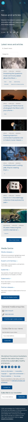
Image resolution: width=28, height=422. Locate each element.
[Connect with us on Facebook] (2, 367)
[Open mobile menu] (20, 3)
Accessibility (18, 371)
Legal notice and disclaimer (16, 373)
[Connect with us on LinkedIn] (9, 367)
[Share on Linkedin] (14, 32)
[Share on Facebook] (7, 32)
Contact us (6, 387)
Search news (7, 48)
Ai (4, 173)
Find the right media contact (13, 319)
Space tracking (17, 81)
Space (10, 81)
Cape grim (6, 233)
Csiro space (6, 84)
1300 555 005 (9, 314)
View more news (14, 240)
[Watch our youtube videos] (19, 367)
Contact (4, 29)
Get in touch (9, 311)
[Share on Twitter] (11, 32)
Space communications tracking (17, 84)
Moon (5, 81)
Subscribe (7, 341)
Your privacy (17, 376)
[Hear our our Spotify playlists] (12, 367)
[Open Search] (25, 3)
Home (2, 10)
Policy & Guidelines (6, 376)
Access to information (7, 371)
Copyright (4, 373)
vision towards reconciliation (12, 418)
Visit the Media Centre (10, 297)
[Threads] (15, 367)
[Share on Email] (17, 32)
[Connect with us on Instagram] (5, 367)
